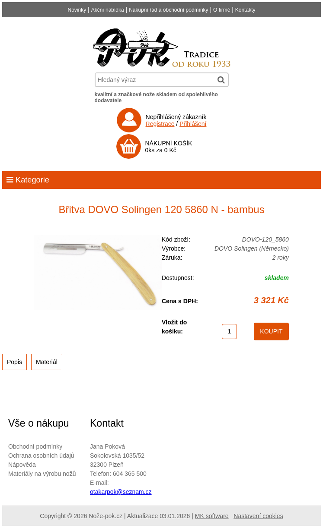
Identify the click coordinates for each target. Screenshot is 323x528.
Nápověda (22, 464)
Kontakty (245, 10)
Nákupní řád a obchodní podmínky (168, 10)
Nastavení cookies (258, 515)
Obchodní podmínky (35, 446)
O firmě (221, 10)
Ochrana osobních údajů (41, 455)
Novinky (77, 10)
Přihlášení (192, 123)
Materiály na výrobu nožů (42, 473)
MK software (212, 515)
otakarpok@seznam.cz (121, 491)
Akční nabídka (107, 10)
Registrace (160, 123)
